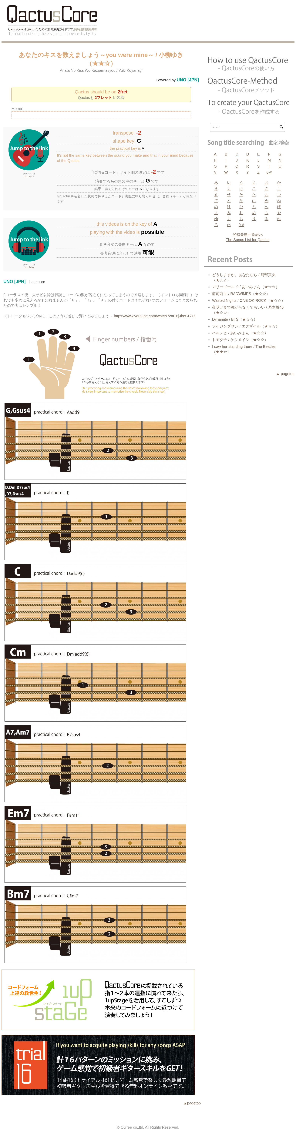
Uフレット (29, 176)
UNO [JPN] (188, 79)
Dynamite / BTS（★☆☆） (234, 319)
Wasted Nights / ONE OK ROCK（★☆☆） (248, 300)
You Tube (29, 267)
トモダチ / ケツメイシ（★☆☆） (240, 340)
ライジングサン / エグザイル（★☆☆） (245, 326)
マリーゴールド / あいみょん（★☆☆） (245, 287)
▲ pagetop (285, 374)
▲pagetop (192, 1103)
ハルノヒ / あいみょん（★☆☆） (240, 333)
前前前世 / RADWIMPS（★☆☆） (241, 294)
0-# (269, 172)
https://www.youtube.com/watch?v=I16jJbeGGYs (155, 316)
